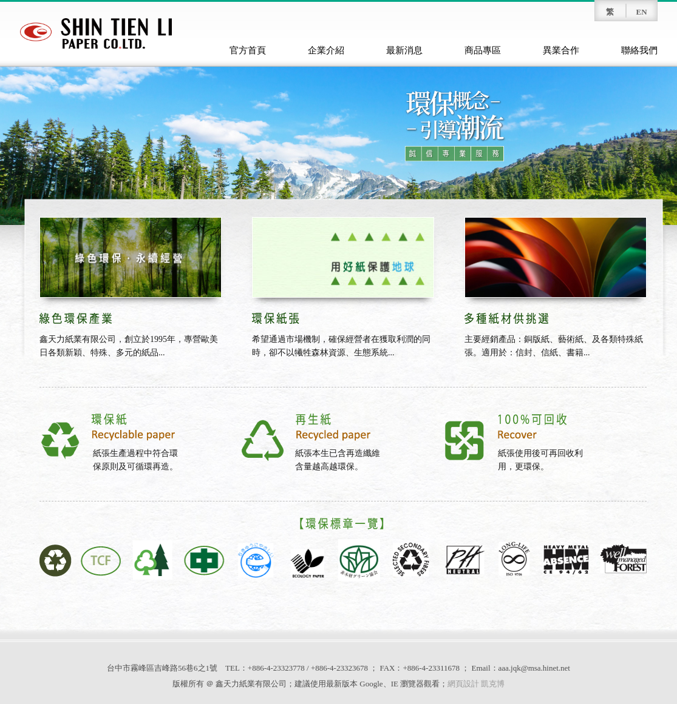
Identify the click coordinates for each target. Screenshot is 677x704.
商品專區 (482, 50)
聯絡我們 (639, 50)
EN (641, 11)
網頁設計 (463, 683)
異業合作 (561, 50)
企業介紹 (326, 50)
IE (394, 683)
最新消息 (404, 50)
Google (371, 683)
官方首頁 (248, 50)
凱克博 (493, 683)
